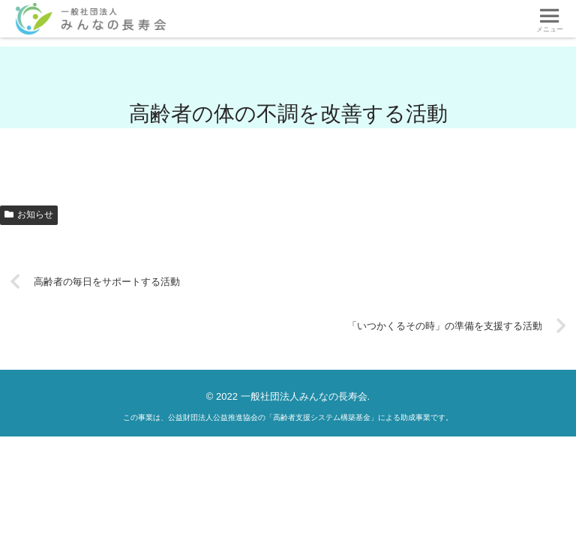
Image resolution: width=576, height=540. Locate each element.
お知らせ (28, 214)
